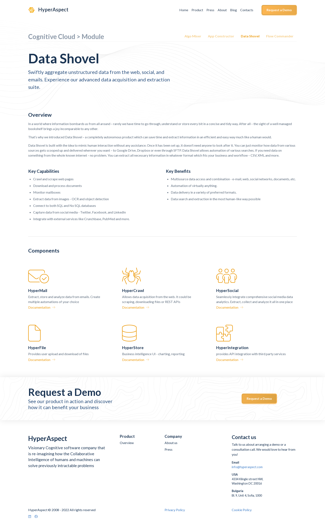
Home (183, 10)
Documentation (41, 307)
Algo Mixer (192, 36)
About (222, 10)
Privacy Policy (175, 510)
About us (171, 443)
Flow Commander (279, 36)
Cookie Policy (242, 510)
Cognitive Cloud (51, 36)
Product (197, 10)
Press (210, 10)
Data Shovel (250, 36)
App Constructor (221, 36)
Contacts (246, 10)
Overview (127, 443)
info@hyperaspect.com (247, 467)
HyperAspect (53, 9)
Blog (233, 10)
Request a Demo (279, 10)
